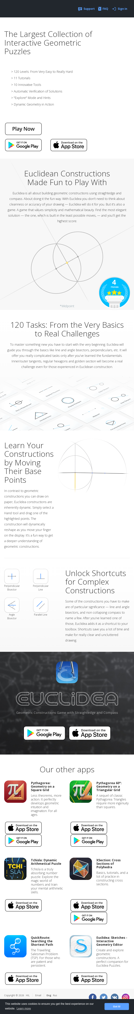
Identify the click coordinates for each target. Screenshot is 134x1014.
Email (38, 995)
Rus (55, 995)
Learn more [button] (24, 1008)
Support (89, 9)
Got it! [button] (116, 1006)
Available (44, 733)
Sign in (122, 9)
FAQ (105, 9)
